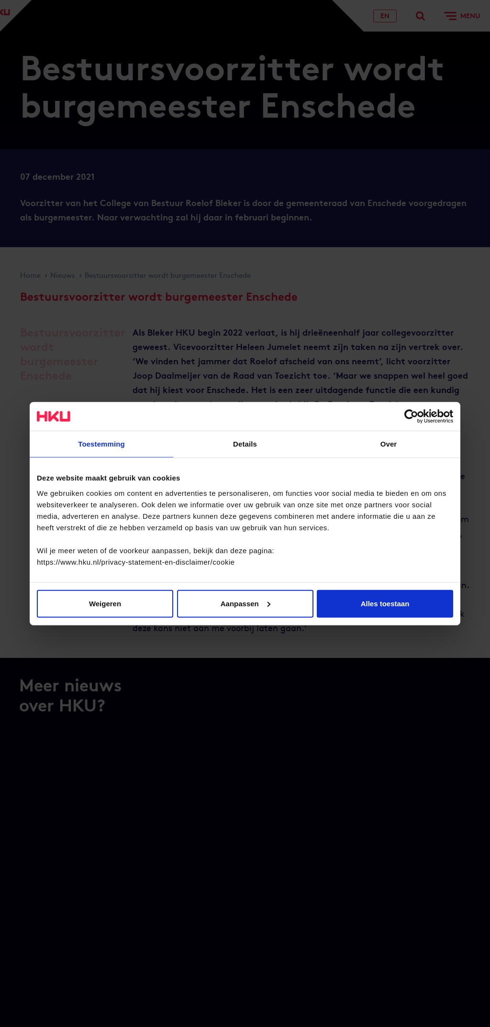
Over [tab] (388, 444)
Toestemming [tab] (101, 444)
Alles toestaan (385, 603)
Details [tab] (245, 444)
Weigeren (105, 603)
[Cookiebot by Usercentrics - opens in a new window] (411, 416)
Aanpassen (245, 603)
